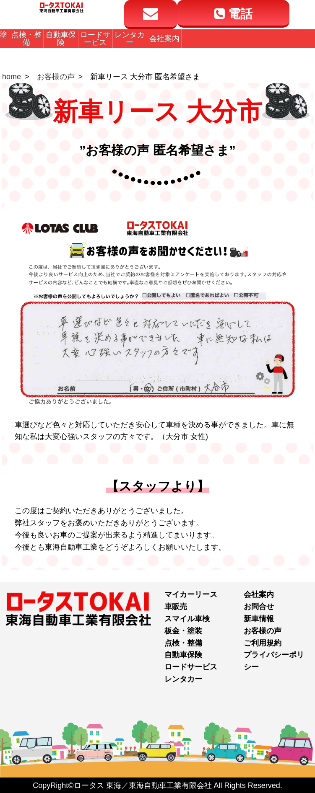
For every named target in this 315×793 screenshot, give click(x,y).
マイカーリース (190, 594)
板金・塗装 (183, 631)
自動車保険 (183, 655)
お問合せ (259, 606)
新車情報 (259, 619)
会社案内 (259, 594)
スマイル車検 (187, 619)
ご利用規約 (262, 643)
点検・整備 (183, 643)
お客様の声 (56, 76)
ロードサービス (190, 667)
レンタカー (183, 679)
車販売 (175, 606)
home (11, 76)
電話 (233, 14)
